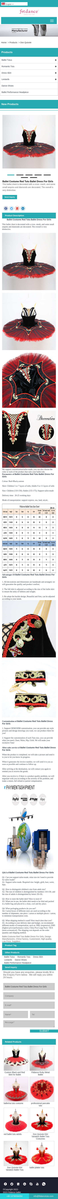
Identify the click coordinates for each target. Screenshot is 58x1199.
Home (3, 42)
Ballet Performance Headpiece (15, 92)
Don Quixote (25, 42)
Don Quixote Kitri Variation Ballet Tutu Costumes (40, 1136)
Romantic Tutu (8, 66)
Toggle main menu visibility (52, 19)
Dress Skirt (6, 73)
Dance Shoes (8, 86)
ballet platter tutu (37, 1167)
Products (13, 42)
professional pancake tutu (40, 1104)
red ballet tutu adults (13, 1134)
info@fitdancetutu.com (43, 1196)
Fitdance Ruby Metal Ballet (40, 1073)
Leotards (5, 79)
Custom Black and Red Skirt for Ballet (15, 1073)
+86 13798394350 (14, 1196)
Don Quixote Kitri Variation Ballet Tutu (14, 1168)
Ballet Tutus (7, 60)
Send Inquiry (10, 197)
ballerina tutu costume (13, 1103)
